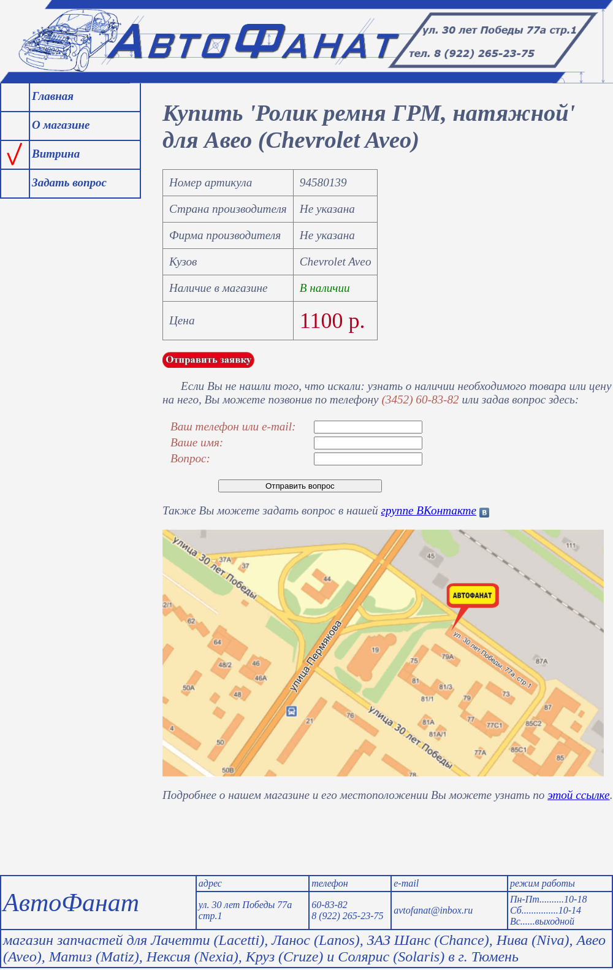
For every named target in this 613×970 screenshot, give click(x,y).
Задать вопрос (69, 182)
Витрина (56, 153)
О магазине (60, 124)
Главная (53, 96)
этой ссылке (578, 795)
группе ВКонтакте (428, 510)
